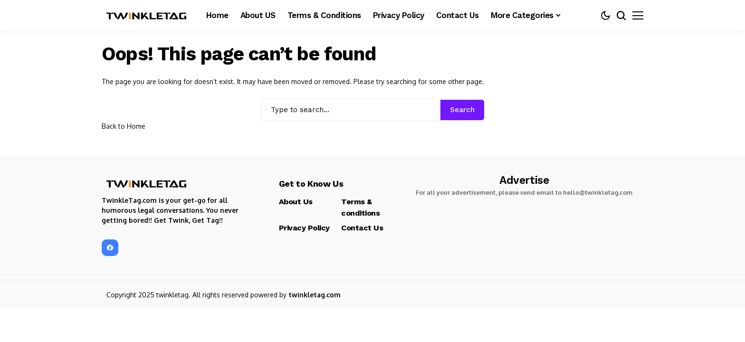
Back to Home (123, 126)
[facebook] (110, 247)
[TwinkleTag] (147, 15)
